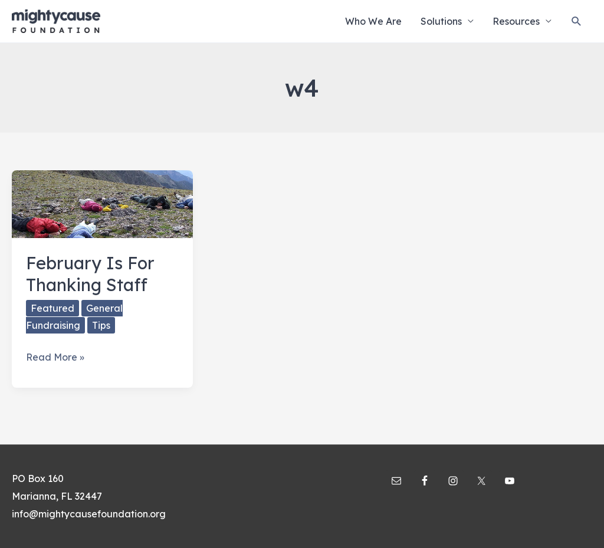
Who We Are (373, 21)
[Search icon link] (576, 21)
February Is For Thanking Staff (90, 273)
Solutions (441, 21)
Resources (516, 21)
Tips (101, 325)
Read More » (55, 358)
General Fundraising (74, 317)
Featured (52, 308)
